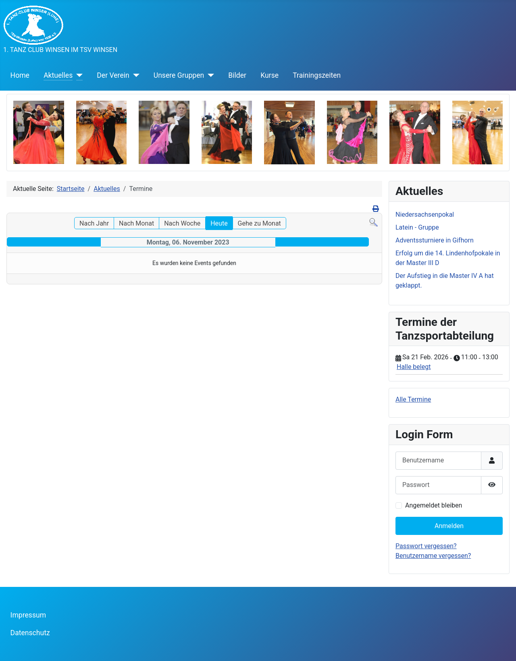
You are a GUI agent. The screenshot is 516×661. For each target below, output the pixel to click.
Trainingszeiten (317, 75)
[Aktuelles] (78, 75)
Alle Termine (413, 399)
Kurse (269, 75)
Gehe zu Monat (259, 223)
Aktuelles (58, 75)
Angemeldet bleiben (433, 505)
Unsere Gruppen (179, 75)
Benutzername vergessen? (433, 555)
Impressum (28, 615)
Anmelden (449, 526)
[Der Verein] (134, 75)
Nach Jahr (94, 223)
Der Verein (113, 75)
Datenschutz (30, 633)
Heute (218, 223)
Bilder (237, 75)
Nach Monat (136, 223)
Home (19, 75)
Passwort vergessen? (426, 546)
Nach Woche (182, 223)
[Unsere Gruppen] (209, 75)
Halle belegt (414, 367)
